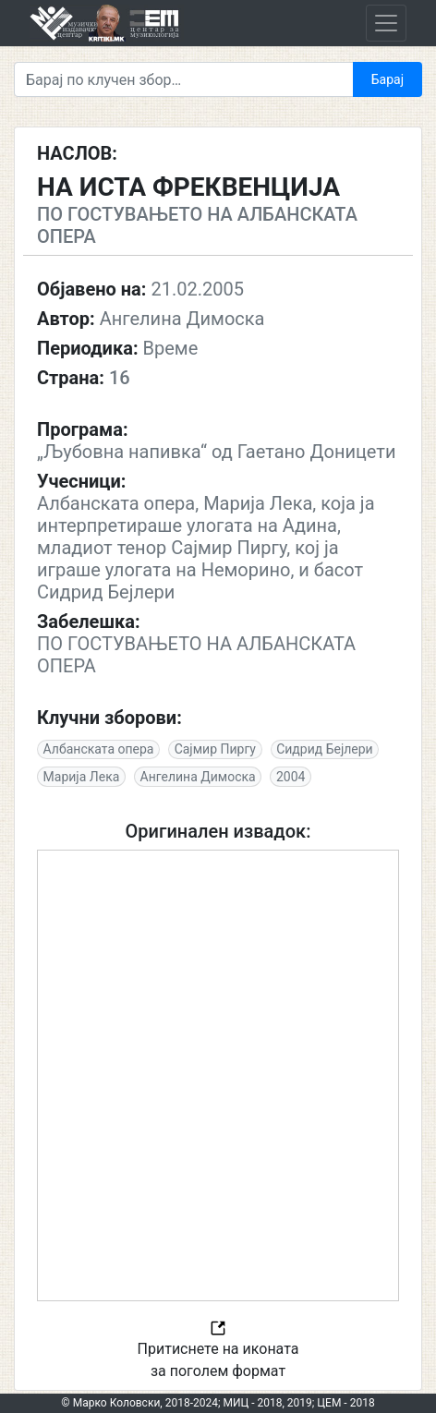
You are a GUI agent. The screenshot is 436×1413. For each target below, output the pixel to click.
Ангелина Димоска (198, 776)
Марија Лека (81, 776)
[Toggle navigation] (386, 23)
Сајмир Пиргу (215, 749)
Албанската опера (98, 749)
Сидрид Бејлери (324, 749)
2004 (290, 776)
